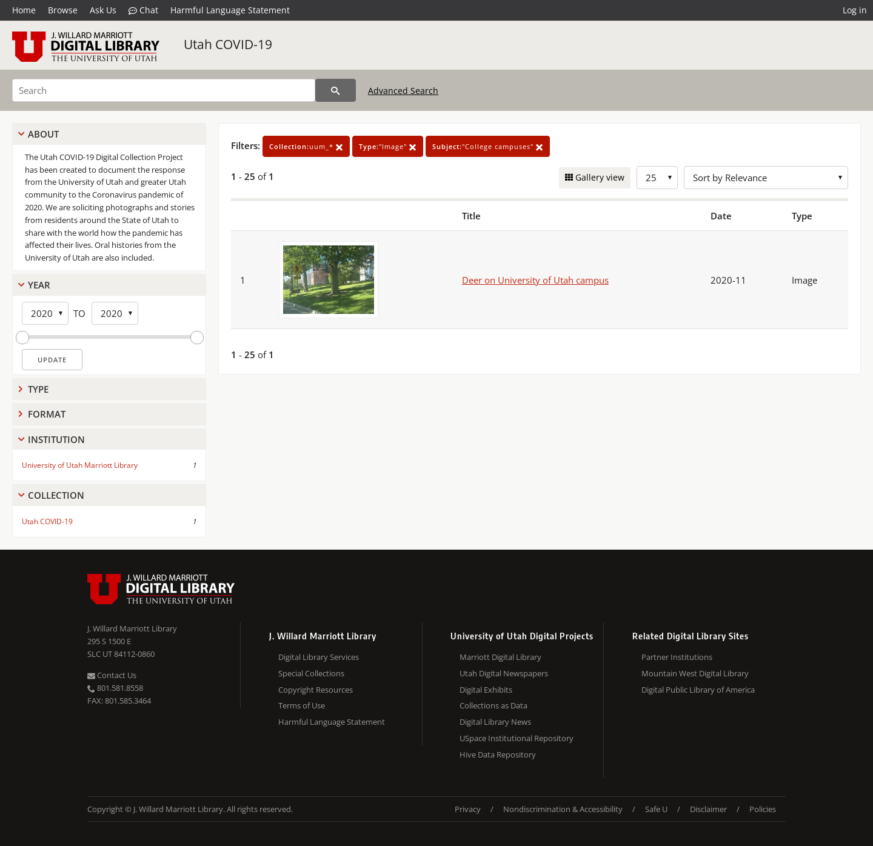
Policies (762, 809)
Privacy (468, 809)
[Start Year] (45, 313)
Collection (56, 495)
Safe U (656, 809)
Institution (56, 439)
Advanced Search (403, 90)
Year (39, 285)
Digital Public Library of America (698, 689)
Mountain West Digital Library (695, 673)
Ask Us (103, 10)
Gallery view (598, 177)
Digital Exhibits (486, 689)
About (43, 134)
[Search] (163, 90)
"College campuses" (487, 146)
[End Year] (115, 313)
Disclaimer (708, 809)
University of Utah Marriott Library (80, 465)
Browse (63, 10)
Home (24, 10)
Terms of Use (301, 705)
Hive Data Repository (498, 754)
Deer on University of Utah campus (535, 280)
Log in (855, 10)
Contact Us (111, 675)
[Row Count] (657, 177)
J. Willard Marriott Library (132, 628)
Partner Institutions (676, 656)
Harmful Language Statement (230, 10)
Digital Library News (495, 721)
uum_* (306, 146)
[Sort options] (766, 177)
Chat (143, 10)
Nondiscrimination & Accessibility (563, 809)
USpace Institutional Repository (517, 738)
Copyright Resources (315, 689)
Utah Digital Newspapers (504, 673)
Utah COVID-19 (228, 44)
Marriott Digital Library (500, 656)
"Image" (387, 146)
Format (46, 414)
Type (38, 389)
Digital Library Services (318, 656)
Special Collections (311, 673)
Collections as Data (493, 705)
